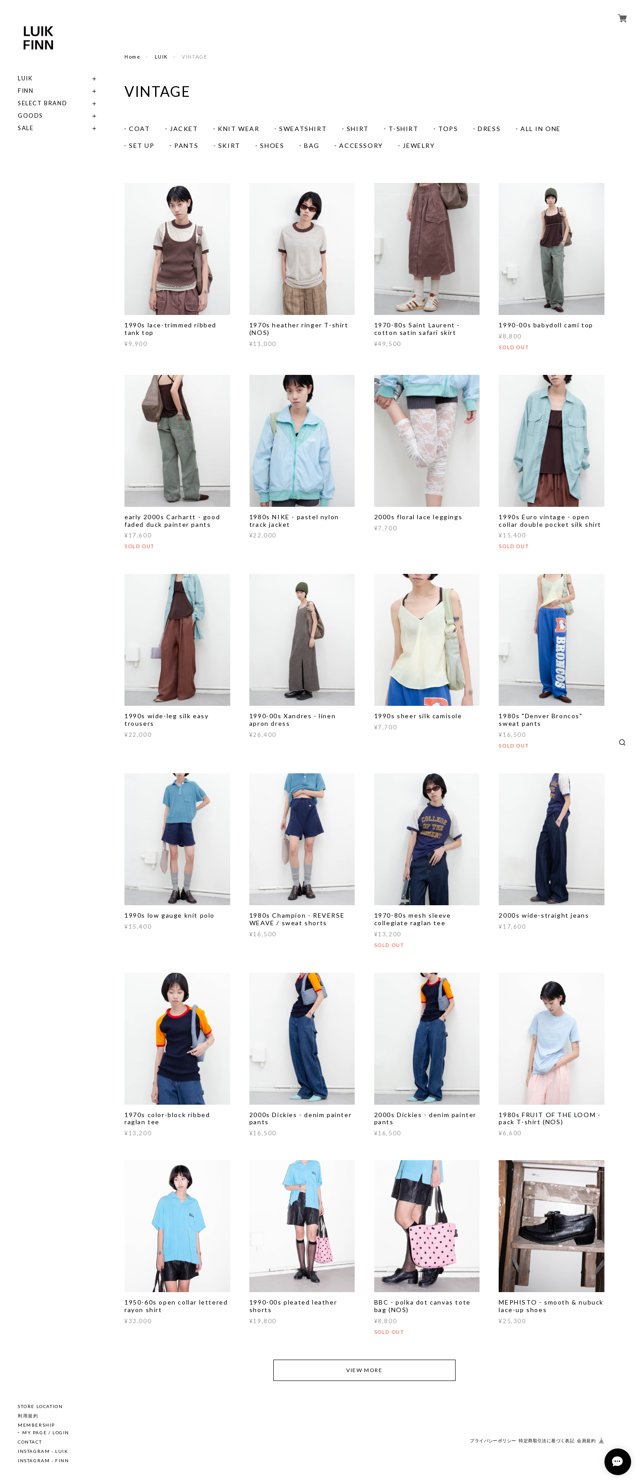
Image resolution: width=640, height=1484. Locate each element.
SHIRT (358, 128)
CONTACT (30, 1441)
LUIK (25, 78)
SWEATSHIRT (303, 128)
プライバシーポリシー (493, 1440)
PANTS (186, 145)
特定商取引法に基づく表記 (546, 1440)
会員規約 (586, 1440)
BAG (312, 145)
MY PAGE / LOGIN (45, 1432)
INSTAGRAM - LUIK (43, 1451)
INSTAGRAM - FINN (43, 1460)
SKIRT (229, 145)
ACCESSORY (361, 145)
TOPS (448, 128)
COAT (139, 128)
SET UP (142, 145)
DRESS (489, 128)
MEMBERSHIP (36, 1425)
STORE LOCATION (40, 1406)
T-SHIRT (403, 128)
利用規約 (28, 1415)
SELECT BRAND (42, 103)
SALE (25, 128)
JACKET (184, 128)
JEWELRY (419, 145)
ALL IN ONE (540, 128)
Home (132, 57)
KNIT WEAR (238, 128)
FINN (25, 91)
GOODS (30, 116)
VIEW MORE (364, 1370)
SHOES (272, 145)
